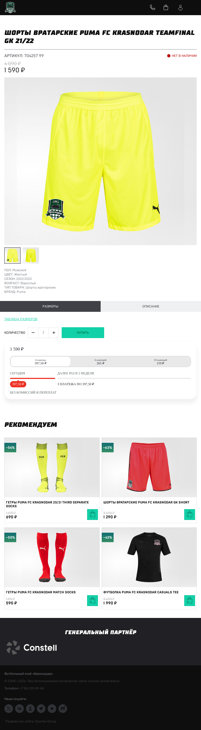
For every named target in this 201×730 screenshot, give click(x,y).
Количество (14, 332)
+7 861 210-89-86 (32, 688)
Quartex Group (45, 721)
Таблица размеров (20, 319)
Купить (83, 332)
